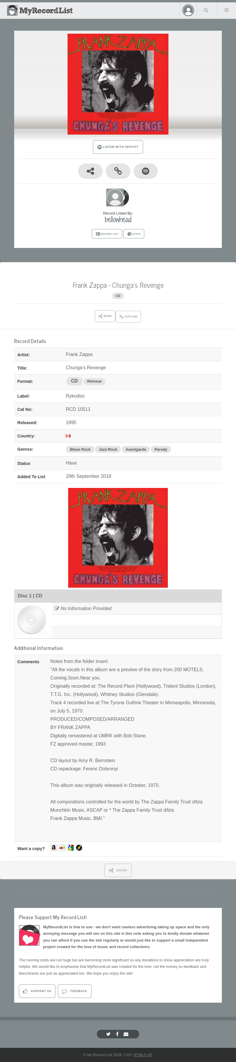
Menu (226, 10)
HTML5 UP (143, 1055)
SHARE (118, 870)
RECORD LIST (107, 234)
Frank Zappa (90, 284)
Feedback (74, 991)
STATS (134, 234)
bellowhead (118, 219)
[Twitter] (109, 1034)
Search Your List (206, 10)
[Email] (127, 1034)
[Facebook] (118, 1034)
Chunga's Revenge (138, 284)
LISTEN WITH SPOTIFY (118, 147)
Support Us (37, 991)
